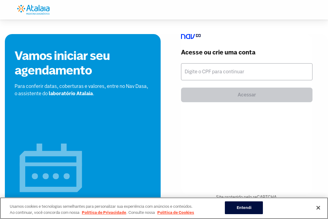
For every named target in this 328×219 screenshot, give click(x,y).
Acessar (247, 95)
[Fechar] (318, 207)
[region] (164, 208)
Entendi (244, 207)
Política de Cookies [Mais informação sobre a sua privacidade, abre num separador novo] (175, 212)
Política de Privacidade (104, 212)
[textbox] (246, 71)
